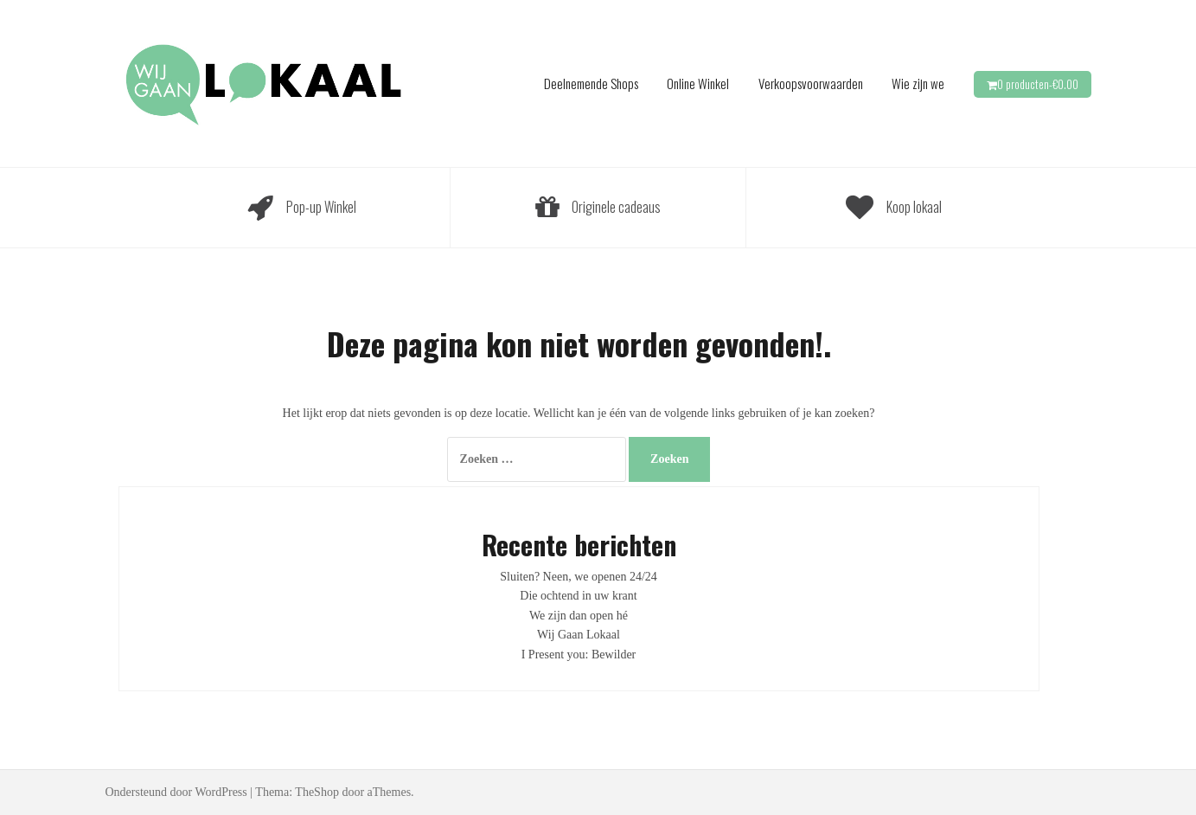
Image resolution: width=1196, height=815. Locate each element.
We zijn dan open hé (578, 615)
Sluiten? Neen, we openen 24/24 (578, 576)
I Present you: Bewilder (578, 654)
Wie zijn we (918, 83)
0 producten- (1037, 84)
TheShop (317, 792)
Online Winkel (698, 83)
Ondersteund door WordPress (176, 792)
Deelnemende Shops (591, 83)
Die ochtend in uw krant (578, 595)
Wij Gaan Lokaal (578, 634)
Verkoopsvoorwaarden (810, 83)
